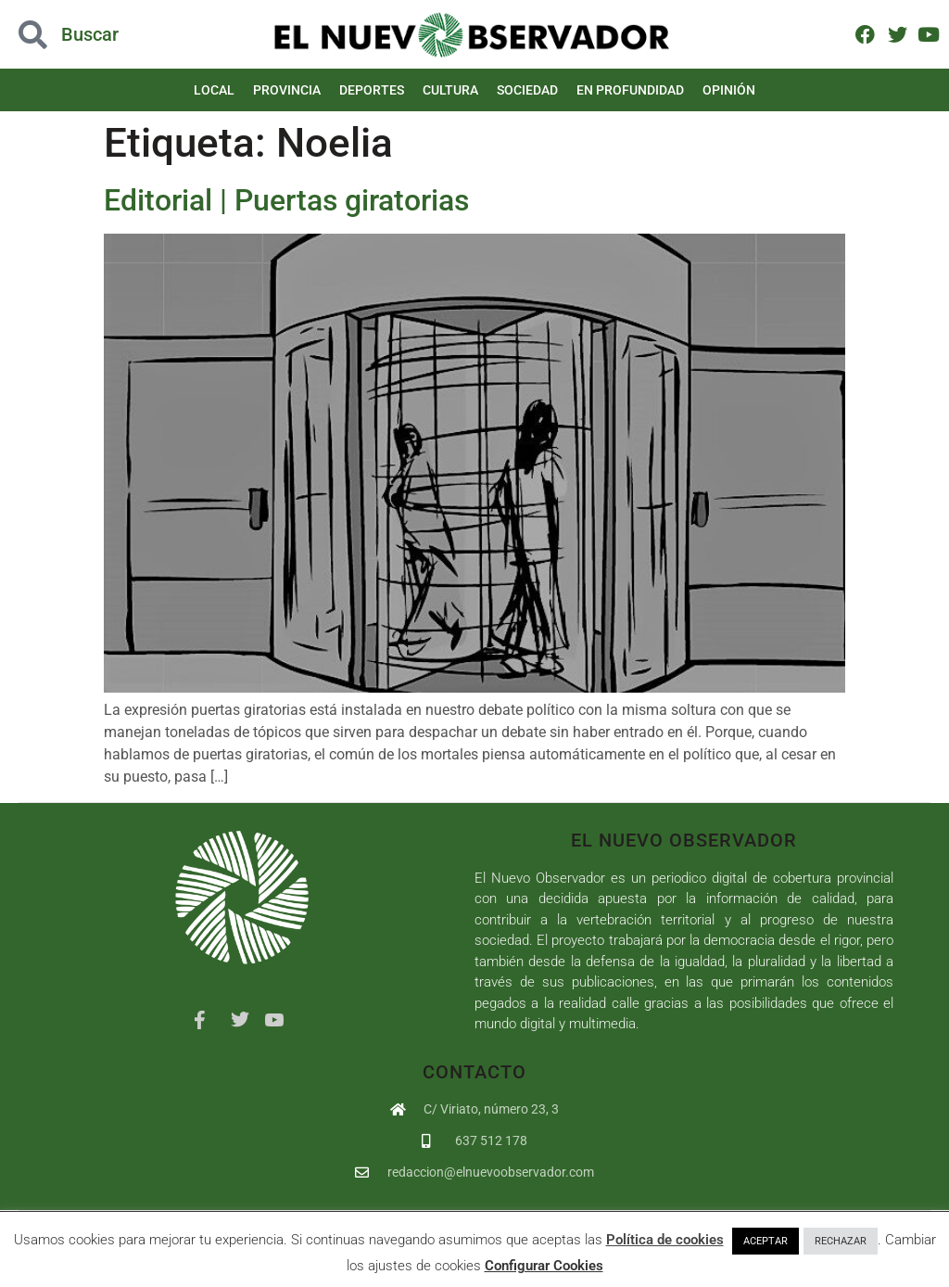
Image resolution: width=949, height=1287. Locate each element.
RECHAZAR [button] (841, 1241)
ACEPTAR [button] (765, 1241)
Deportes (371, 90)
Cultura (450, 90)
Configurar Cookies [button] (544, 1265)
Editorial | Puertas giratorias (286, 200)
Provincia (287, 90)
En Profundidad (630, 90)
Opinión (728, 90)
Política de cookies (665, 1239)
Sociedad (527, 90)
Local (214, 90)
